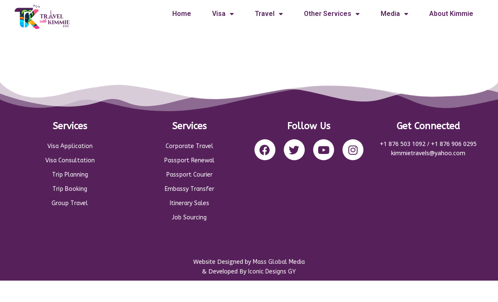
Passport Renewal (189, 160)
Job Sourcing (189, 217)
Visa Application (70, 146)
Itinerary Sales (189, 203)
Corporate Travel (189, 146)
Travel (269, 13)
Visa (223, 13)
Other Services (332, 13)
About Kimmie (451, 14)
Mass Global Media (279, 262)
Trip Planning (70, 174)
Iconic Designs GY (272, 271)
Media (394, 13)
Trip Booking (69, 189)
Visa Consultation (70, 160)
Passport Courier (189, 174)
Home (181, 14)
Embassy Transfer (189, 189)
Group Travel (70, 203)
